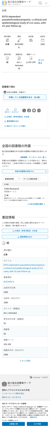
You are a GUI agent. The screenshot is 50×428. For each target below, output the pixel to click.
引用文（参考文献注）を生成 (16, 116)
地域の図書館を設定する (31, 171)
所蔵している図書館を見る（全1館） (25, 97)
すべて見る (41, 61)
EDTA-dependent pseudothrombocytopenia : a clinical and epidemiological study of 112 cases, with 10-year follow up (24, 268)
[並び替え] (12, 179)
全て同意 (37, 424)
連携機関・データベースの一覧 (33, 157)
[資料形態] (31, 179)
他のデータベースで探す (15, 126)
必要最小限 (13, 424)
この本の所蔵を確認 (36, 204)
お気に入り (7, 110)
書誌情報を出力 (11, 121)
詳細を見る (33, 417)
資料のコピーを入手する (11, 397)
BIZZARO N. (9, 281)
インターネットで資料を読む (13, 393)
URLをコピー (15, 110)
